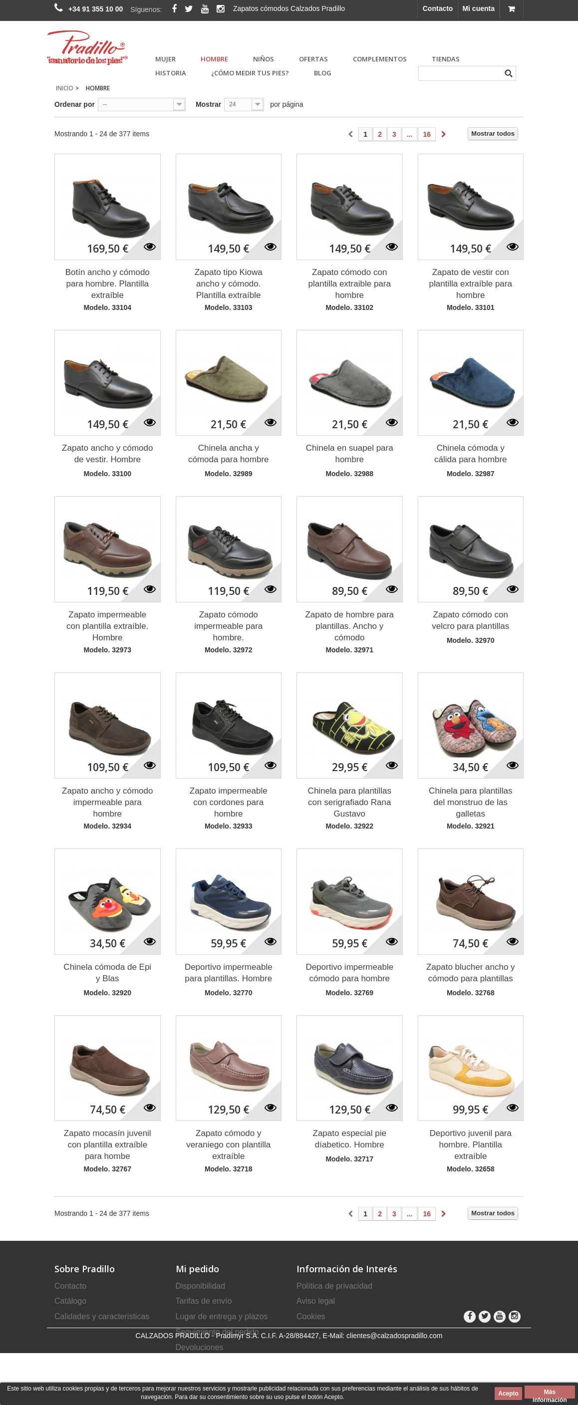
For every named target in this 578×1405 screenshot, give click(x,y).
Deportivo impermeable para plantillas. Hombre (229, 972)
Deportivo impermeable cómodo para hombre (349, 972)
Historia (170, 72)
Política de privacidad (334, 1286)
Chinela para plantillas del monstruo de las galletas (470, 802)
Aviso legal (315, 1301)
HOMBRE (214, 58)
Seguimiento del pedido (217, 1332)
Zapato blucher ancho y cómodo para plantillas (470, 972)
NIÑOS (263, 58)
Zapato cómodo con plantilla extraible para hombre (349, 284)
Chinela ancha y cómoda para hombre (228, 453)
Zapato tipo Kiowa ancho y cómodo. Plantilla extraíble (229, 284)
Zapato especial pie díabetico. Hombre (349, 1138)
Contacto (438, 8)
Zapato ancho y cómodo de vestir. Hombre (107, 453)
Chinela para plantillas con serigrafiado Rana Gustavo (349, 802)
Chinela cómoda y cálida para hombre (470, 453)
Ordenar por (74, 104)
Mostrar (208, 104)
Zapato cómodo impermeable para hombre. (228, 626)
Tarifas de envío (204, 1301)
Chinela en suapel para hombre (349, 453)
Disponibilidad (201, 1286)
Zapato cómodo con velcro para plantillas (470, 620)
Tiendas (446, 58)
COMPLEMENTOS (380, 58)
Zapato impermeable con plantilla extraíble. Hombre (107, 626)
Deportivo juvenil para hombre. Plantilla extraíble (471, 1144)
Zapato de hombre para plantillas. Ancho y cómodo (349, 626)
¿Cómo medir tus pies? (250, 72)
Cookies (310, 1316)
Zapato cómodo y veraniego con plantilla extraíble (228, 1144)
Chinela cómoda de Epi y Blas (107, 972)
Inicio (64, 88)
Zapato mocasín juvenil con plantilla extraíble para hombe (107, 1144)
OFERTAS (313, 58)
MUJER (165, 58)
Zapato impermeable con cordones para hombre (229, 802)
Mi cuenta (478, 8)
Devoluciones (200, 1347)
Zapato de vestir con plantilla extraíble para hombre (470, 284)
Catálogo (70, 1301)
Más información (550, 1394)
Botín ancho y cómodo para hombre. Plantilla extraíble (107, 284)
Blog (322, 72)
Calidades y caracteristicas (101, 1316)
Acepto (508, 1393)
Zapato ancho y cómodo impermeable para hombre (107, 802)
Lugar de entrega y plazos (222, 1316)
